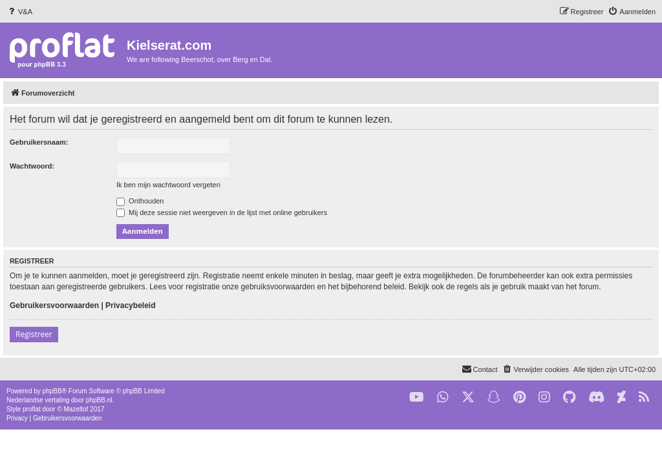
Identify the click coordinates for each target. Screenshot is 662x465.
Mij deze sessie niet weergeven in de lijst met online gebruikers (221, 212)
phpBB (52, 391)
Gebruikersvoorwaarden (54, 305)
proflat (32, 409)
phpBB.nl (99, 400)
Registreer (34, 334)
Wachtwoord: (32, 166)
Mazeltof (76, 409)
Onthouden (140, 201)
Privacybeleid (130, 305)
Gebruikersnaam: (39, 142)
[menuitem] (19, 11)
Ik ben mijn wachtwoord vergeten (168, 185)
